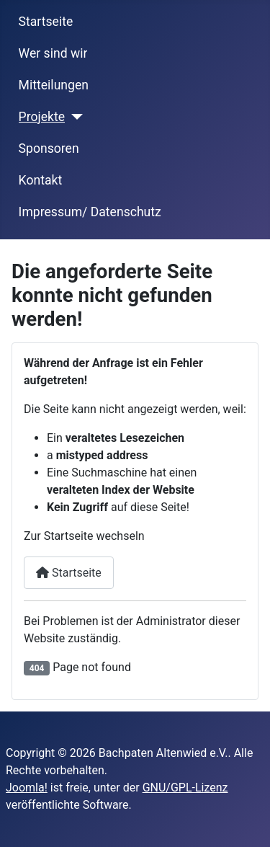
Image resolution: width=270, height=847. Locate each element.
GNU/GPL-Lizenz (185, 787)
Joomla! (27, 787)
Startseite (46, 21)
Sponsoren (49, 148)
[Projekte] (74, 117)
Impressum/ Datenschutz (90, 212)
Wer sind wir (53, 53)
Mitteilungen (54, 85)
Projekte (42, 117)
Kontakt (41, 180)
